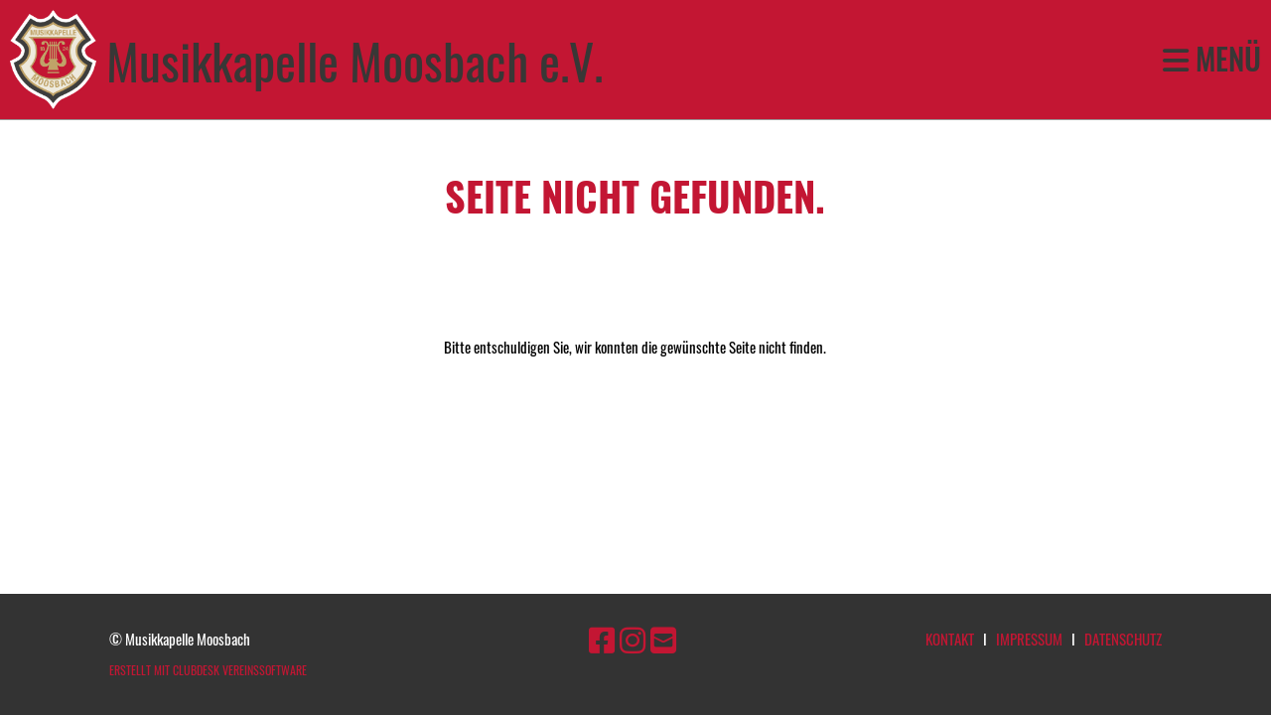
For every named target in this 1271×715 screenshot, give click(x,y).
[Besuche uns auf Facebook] (602, 638)
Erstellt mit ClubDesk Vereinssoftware (208, 669)
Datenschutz (1123, 638)
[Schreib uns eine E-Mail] (663, 638)
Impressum (1029, 638)
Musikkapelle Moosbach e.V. (354, 59)
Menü (1212, 59)
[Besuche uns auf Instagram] (632, 638)
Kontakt (949, 638)
